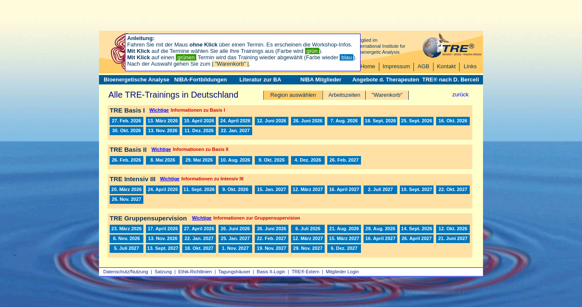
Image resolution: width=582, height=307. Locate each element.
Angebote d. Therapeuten (385, 79)
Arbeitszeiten (344, 95)
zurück (460, 94)
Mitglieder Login (342, 271)
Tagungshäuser (234, 271)
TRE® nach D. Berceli (450, 79)
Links (470, 66)
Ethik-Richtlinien (195, 271)
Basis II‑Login (271, 271)
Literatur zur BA (260, 79)
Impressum (396, 66)
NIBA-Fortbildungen (200, 79)
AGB (423, 66)
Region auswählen (293, 95)
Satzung (163, 271)
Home (368, 66)
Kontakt (446, 66)
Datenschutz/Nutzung (125, 271)
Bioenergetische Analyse (136, 79)
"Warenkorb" (387, 95)
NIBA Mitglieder (320, 79)
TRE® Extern (305, 271)
